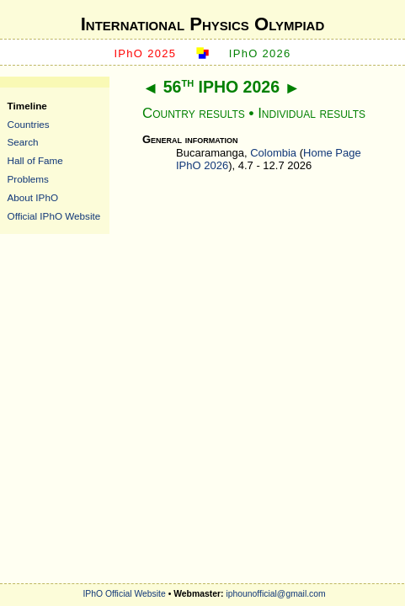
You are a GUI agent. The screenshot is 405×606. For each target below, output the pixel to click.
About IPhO (33, 197)
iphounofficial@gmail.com (275, 593)
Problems (28, 178)
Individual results (311, 113)
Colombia (273, 152)
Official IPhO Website (54, 215)
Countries (29, 124)
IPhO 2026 (260, 53)
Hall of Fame (35, 160)
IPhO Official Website (124, 593)
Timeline (27, 105)
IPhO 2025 (145, 53)
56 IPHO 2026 (221, 86)
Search (23, 141)
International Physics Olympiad (203, 24)
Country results (193, 113)
